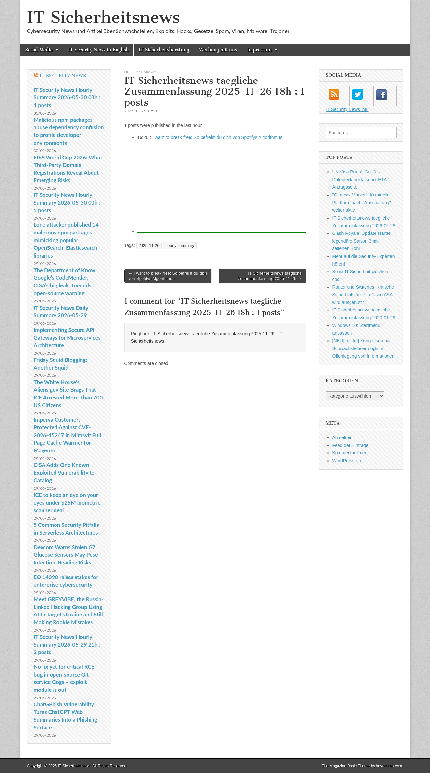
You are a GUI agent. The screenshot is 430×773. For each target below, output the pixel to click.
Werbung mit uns (218, 50)
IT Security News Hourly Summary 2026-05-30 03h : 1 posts (67, 97)
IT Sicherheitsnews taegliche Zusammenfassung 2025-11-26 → (269, 276)
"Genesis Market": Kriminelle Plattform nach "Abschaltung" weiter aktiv (361, 202)
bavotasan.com (389, 766)
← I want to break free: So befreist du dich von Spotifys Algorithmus (168, 276)
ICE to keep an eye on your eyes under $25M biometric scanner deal (67, 502)
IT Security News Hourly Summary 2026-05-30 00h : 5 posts (67, 202)
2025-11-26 (149, 245)
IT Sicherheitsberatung (164, 50)
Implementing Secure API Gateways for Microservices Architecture (67, 337)
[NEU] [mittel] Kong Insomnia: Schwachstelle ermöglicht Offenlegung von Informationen (363, 348)
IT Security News (63, 76)
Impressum (259, 50)
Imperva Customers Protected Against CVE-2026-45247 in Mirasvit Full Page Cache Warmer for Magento (67, 435)
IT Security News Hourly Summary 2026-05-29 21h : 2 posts (67, 644)
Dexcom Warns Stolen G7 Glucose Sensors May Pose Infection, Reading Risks (66, 555)
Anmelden (342, 437)
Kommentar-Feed (350, 452)
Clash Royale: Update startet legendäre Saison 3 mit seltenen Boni (361, 241)
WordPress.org (347, 460)
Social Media (39, 50)
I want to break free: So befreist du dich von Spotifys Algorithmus (217, 137)
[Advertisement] (221, 187)
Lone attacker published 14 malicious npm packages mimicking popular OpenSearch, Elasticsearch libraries (66, 240)
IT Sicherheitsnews (103, 17)
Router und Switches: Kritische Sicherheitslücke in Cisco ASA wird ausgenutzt (363, 295)
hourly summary (140, 72)
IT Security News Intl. (347, 109)
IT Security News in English (98, 50)
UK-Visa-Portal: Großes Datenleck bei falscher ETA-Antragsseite (360, 179)
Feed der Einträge (350, 445)
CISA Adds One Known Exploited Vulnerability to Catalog (64, 473)
